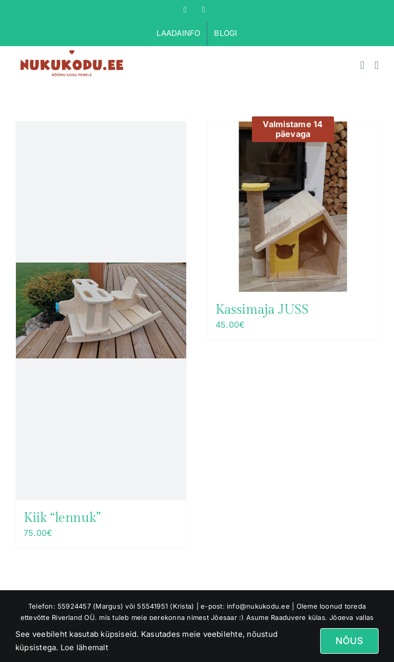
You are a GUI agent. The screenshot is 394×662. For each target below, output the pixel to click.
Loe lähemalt (83, 647)
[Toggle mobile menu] (377, 65)
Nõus (349, 640)
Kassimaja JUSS (262, 309)
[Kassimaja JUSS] (293, 207)
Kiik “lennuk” (62, 518)
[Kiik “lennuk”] (101, 311)
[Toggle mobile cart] (362, 65)
